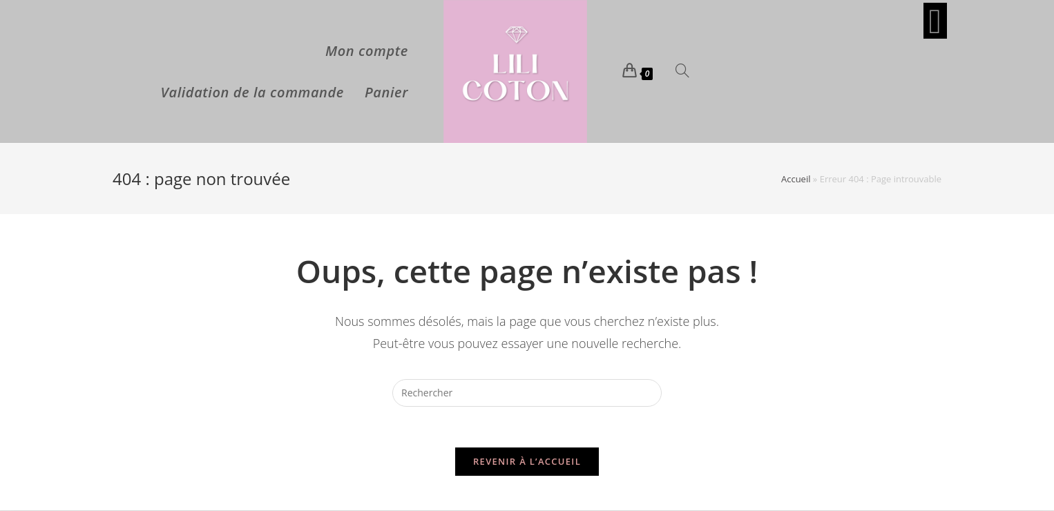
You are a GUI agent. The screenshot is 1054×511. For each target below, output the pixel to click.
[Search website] (682, 72)
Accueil (796, 179)
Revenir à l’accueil (527, 462)
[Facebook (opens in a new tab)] (935, 21)
